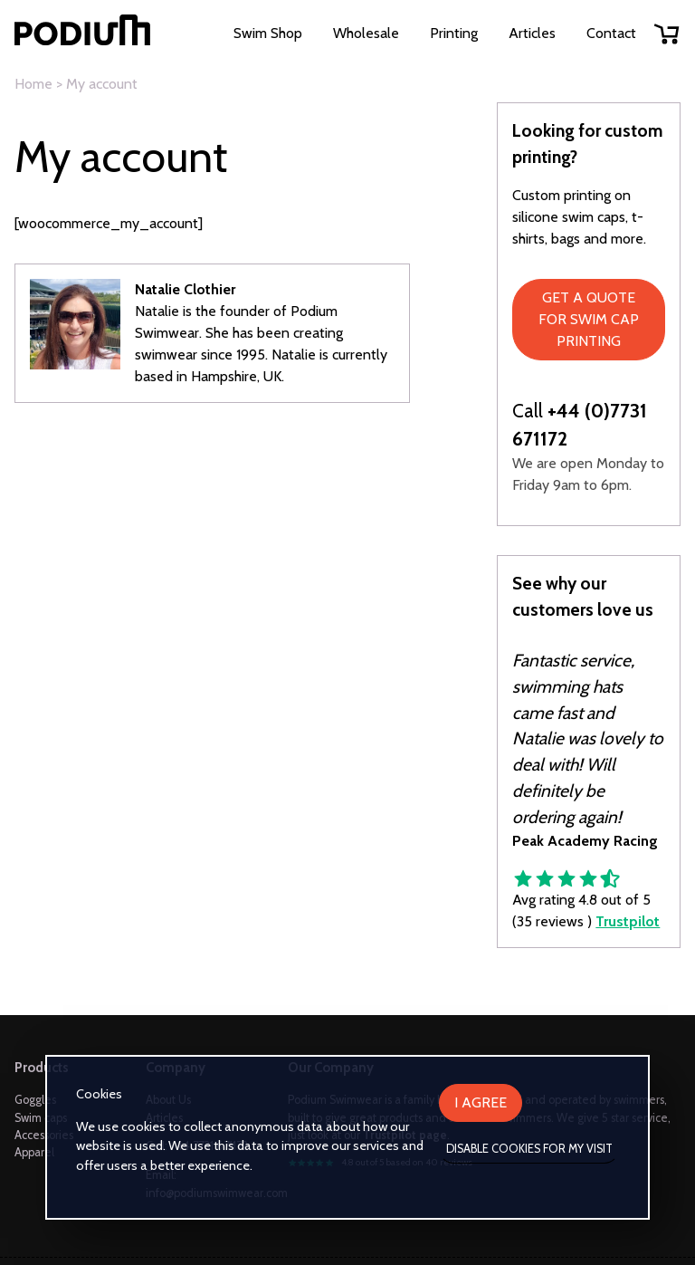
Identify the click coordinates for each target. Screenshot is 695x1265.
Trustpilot (627, 921)
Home (33, 83)
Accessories (43, 1135)
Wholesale (366, 33)
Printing (454, 33)
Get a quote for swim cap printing (588, 319)
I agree (480, 1102)
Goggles (35, 1100)
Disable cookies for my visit (529, 1148)
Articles (532, 33)
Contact (611, 33)
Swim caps (40, 1118)
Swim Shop (267, 33)
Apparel (34, 1152)
